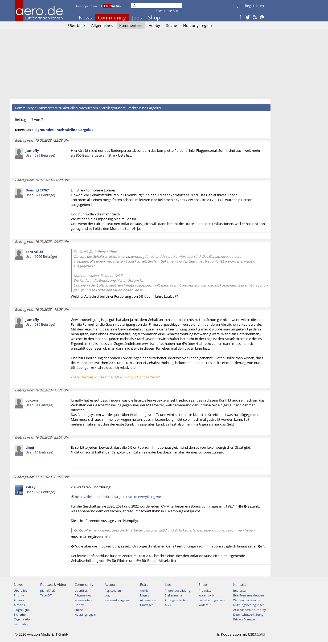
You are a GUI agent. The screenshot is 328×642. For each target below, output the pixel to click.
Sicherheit (20, 614)
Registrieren (254, 5)
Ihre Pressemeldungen (248, 595)
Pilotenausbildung (177, 590)
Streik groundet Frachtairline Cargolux (131, 107)
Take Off (46, 595)
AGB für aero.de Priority (249, 610)
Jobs (137, 17)
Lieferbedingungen (212, 600)
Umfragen (147, 605)
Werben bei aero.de (246, 600)
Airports (19, 605)
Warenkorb (206, 595)
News (85, 17)
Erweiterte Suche (169, 10)
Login (237, 5)
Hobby (154, 25)
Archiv (144, 590)
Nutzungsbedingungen (249, 605)
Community (112, 17)
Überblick (76, 25)
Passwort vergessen (118, 600)
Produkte (205, 590)
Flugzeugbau (22, 610)
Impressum (240, 590)
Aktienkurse (148, 600)
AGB (168, 605)
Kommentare (130, 25)
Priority (19, 595)
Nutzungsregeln (197, 25)
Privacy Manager (244, 619)
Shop (154, 17)
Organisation (23, 619)
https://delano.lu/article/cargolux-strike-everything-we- (118, 496)
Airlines (19, 600)
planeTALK (47, 590)
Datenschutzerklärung (248, 614)
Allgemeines (102, 25)
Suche (171, 25)
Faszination (22, 624)
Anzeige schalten (176, 600)
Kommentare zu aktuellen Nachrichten (67, 107)
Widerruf (205, 605)
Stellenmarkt (173, 595)
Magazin (145, 595)
